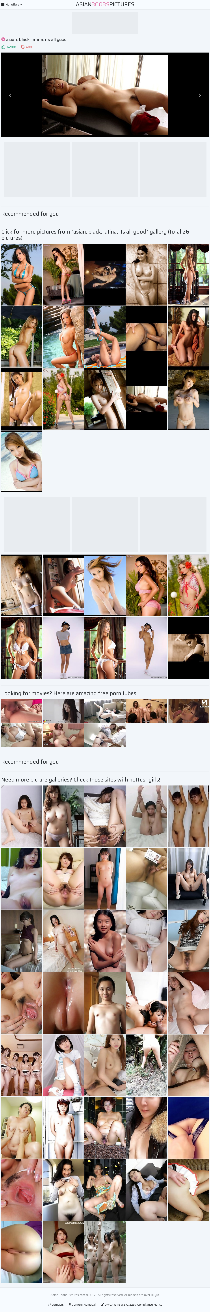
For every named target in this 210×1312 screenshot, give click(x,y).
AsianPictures (105, 4)
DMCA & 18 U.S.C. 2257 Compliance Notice (131, 1304)
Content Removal (82, 1304)
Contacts (56, 1304)
